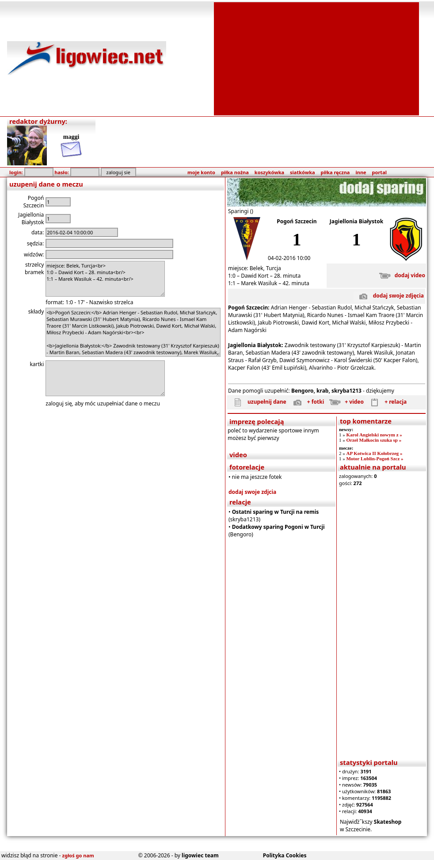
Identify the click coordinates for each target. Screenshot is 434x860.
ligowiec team (200, 855)
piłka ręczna (335, 172)
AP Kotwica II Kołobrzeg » (374, 453)
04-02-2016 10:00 (289, 258)
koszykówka (269, 172)
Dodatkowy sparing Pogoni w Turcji (278, 527)
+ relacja (386, 401)
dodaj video (400, 275)
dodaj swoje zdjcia (252, 492)
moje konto (201, 172)
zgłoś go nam (78, 855)
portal (379, 172)
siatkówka (302, 172)
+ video (344, 401)
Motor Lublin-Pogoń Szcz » (374, 458)
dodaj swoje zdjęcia (389, 295)
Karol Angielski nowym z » (374, 434)
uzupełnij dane (257, 401)
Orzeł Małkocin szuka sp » (373, 440)
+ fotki (306, 401)
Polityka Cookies (285, 855)
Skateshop (388, 822)
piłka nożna (235, 172)
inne (360, 172)
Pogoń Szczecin (296, 221)
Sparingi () (240, 211)
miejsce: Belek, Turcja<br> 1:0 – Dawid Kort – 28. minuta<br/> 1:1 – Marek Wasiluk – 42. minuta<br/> (105, 279)
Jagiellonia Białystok (356, 221)
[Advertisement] (316, 58)
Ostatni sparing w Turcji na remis (275, 512)
